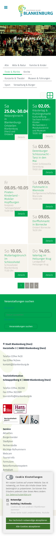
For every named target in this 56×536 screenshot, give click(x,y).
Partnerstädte (10, 445)
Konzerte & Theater (15, 78)
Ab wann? (9, 307)
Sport (7, 85)
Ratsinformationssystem (15, 465)
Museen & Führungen (39, 78)
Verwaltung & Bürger (24, 85)
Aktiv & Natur (19, 65)
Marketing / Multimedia (18, 504)
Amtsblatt (8, 469)
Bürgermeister (10, 437)
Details (21, 137)
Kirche (27, 71)
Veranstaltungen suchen (21, 326)
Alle (7, 65)
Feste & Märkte (12, 71)
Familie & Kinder (38, 65)
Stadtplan (8, 441)
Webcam (7, 453)
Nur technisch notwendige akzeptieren (28, 520)
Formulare (8, 461)
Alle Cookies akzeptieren (28, 526)
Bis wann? (9, 319)
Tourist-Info (9, 457)
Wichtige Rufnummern (14, 449)
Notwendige (13, 500)
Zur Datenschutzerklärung (18, 494)
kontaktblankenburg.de (16, 364)
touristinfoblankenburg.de (17, 396)
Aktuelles (8, 433)
